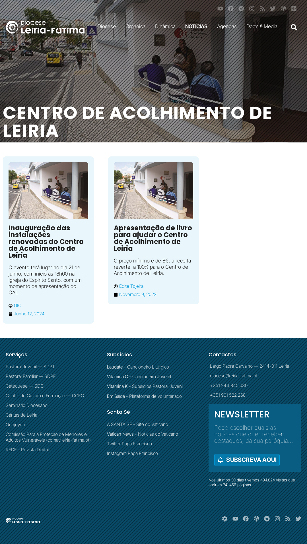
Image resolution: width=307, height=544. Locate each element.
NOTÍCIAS (197, 26)
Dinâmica (166, 26)
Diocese (108, 26)
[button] (294, 27)
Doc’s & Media (263, 26)
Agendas (228, 26)
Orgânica (136, 26)
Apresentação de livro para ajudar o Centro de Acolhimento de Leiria (153, 238)
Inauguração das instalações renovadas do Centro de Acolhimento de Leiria (46, 241)
